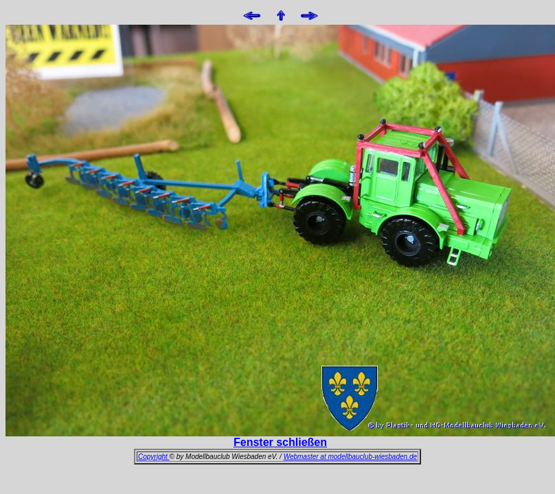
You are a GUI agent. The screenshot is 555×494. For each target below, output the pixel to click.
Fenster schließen (280, 442)
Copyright (154, 456)
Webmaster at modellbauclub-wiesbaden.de (350, 456)
